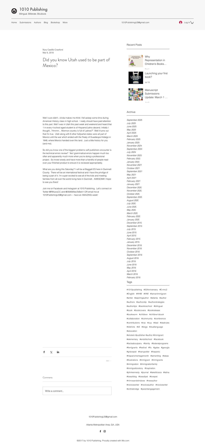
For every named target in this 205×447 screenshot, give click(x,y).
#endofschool (146, 339)
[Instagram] (104, 431)
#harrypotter (143, 352)
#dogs (144, 327)
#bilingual (158, 306)
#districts (131, 327)
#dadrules (164, 323)
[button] (192, 22)
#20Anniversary (151, 289)
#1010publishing (134, 289)
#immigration (133, 364)
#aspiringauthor (141, 298)
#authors (131, 302)
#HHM (139, 294)
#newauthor (152, 380)
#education (132, 331)
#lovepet (153, 376)
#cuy (149, 323)
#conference (160, 318)
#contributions (133, 323)
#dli (138, 327)
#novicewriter (162, 385)
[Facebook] (100, 431)
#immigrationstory (135, 368)
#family (147, 343)
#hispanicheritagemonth (138, 356)
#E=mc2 (163, 289)
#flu (150, 347)
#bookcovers (140, 310)
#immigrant (145, 360)
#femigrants (132, 347)
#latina (166, 372)
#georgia (165, 347)
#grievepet (132, 352)
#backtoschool (145, 306)
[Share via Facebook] (44, 352)
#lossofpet (143, 376)
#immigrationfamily (148, 364)
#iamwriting (155, 356)
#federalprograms (160, 343)
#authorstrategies (156, 302)
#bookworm (132, 314)
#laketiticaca (156, 372)
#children (143, 314)
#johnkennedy (133, 372)
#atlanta (154, 298)
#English (131, 294)
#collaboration (133, 318)
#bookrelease (154, 310)
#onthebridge (133, 389)
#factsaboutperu (134, 343)
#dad (155, 323)
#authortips (132, 306)
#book (129, 310)
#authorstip (141, 302)
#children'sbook (156, 314)
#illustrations (132, 360)
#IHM (146, 294)
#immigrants (157, 360)
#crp (143, 323)
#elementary (132, 339)
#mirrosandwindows (136, 380)
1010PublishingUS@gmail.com (135, 22)
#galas (156, 347)
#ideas (166, 356)
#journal (144, 372)
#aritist (130, 298)
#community (146, 318)
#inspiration (150, 368)
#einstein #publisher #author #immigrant (145, 335)
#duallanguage (156, 327)
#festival (143, 347)
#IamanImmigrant (158, 294)
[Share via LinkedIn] (58, 352)
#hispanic (155, 352)
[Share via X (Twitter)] (51, 352)
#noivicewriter (133, 385)
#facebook (158, 339)
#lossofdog (132, 376)
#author (162, 298)
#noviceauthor (147, 385)
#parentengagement (150, 389)
